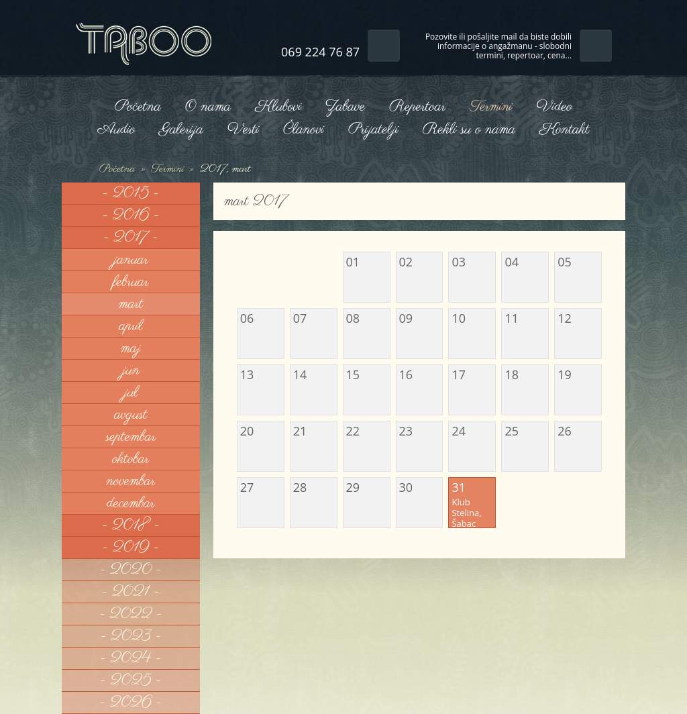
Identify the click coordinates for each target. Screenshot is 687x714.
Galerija (181, 129)
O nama (208, 107)
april (131, 326)
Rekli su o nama (469, 129)
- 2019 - (131, 548)
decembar (130, 503)
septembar (131, 437)
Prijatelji (373, 129)
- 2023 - (131, 636)
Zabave (345, 107)
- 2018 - (131, 525)
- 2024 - (130, 658)
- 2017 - (130, 237)
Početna (138, 107)
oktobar (130, 459)
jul (130, 392)
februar (130, 282)
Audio (116, 129)
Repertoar (417, 107)
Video (554, 107)
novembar (131, 481)
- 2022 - (131, 614)
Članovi (303, 129)
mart (131, 304)
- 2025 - (130, 680)
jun (131, 370)
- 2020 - (131, 570)
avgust (131, 415)
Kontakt (564, 129)
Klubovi (278, 107)
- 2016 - (131, 215)
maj (131, 348)
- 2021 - (131, 592)
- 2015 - (131, 193)
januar (130, 260)
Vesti (243, 129)
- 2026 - (131, 703)
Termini (491, 107)
